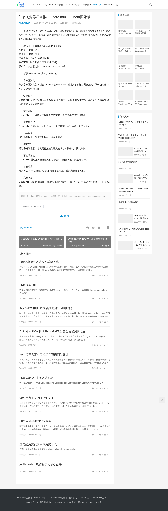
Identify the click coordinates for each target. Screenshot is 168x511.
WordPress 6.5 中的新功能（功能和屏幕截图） (141, 151)
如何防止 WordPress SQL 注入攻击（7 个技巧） (125, 32)
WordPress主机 (111, 4)
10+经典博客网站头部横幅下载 (39, 261)
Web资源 (97, 4)
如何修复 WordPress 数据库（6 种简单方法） (125, 67)
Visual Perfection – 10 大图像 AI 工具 (142, 245)
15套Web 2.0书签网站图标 (36, 377)
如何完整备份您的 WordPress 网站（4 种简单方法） (142, 102)
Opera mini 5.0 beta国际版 (31, 206)
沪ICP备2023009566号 (63, 502)
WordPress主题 (40, 4)
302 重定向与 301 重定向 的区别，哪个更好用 (142, 32)
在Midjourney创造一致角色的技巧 (141, 178)
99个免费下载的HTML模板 (36, 397)
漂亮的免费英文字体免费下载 (38, 444)
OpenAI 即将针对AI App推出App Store (142, 218)
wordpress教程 (72, 4)
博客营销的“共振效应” (128, 202)
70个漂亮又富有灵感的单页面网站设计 (44, 354)
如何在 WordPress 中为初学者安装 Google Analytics (125, 102)
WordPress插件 (56, 4)
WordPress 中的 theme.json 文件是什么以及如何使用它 (142, 49)
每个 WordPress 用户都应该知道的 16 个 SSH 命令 (125, 85)
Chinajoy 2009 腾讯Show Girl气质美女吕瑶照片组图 (52, 331)
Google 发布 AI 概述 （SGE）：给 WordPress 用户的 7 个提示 (125, 49)
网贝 (42, 502)
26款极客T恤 (27, 285)
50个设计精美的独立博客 (35, 421)
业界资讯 (87, 4)
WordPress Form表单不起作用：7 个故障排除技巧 (142, 85)
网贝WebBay (24, 23)
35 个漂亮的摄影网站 (127, 162)
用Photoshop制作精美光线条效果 (40, 464)
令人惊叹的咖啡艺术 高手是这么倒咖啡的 (45, 308)
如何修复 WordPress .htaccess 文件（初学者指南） (141, 67)
